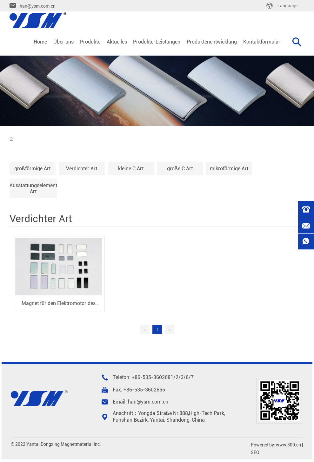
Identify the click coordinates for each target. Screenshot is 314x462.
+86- (137, 377)
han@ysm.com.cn (38, 6)
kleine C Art (131, 169)
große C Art (180, 169)
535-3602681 (158, 377)
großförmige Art (32, 169)
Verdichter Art (81, 169)
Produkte (157, 86)
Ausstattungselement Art (33, 188)
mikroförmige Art (229, 169)
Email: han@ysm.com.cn (140, 402)
